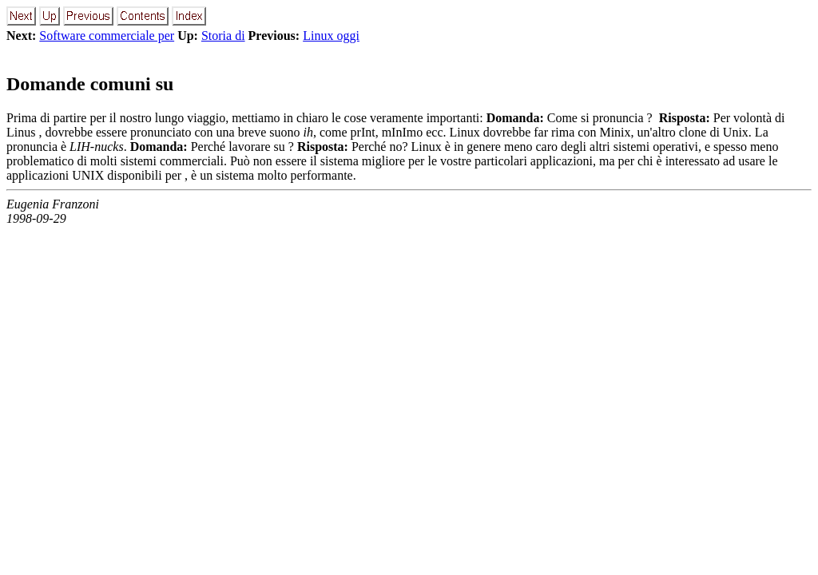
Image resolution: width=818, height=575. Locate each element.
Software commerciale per (106, 35)
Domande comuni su (89, 83)
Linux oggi (331, 35)
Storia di (223, 35)
